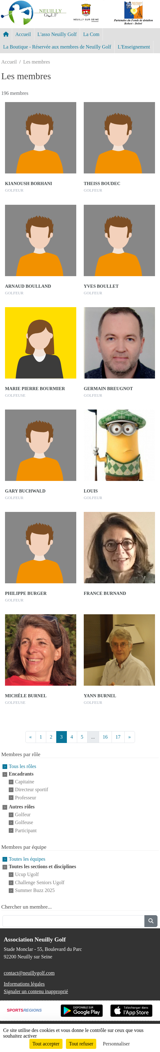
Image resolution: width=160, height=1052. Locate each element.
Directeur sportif (31, 789)
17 (118, 737)
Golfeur (23, 814)
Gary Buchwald (25, 490)
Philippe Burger (26, 593)
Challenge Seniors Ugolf (39, 882)
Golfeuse (24, 822)
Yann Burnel (100, 695)
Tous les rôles (22, 766)
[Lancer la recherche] (151, 921)
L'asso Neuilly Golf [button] (57, 34)
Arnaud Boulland (28, 286)
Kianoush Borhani (28, 183)
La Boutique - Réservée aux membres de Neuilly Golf (57, 46)
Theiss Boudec (102, 183)
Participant (26, 830)
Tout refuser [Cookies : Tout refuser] (81, 1043)
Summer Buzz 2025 (35, 890)
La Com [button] (91, 34)
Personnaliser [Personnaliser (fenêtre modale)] (116, 1043)
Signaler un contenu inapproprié (36, 991)
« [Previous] (30, 737)
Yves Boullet (101, 286)
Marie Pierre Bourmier (35, 388)
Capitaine (24, 781)
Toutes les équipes (27, 859)
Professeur (25, 797)
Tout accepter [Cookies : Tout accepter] (45, 1043)
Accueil (23, 34)
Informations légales (24, 984)
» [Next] (129, 737)
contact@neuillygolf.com (29, 973)
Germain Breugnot (108, 388)
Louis (91, 490)
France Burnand (105, 593)
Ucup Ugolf (27, 874)
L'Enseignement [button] (134, 46)
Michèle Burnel (26, 695)
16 (105, 737)
